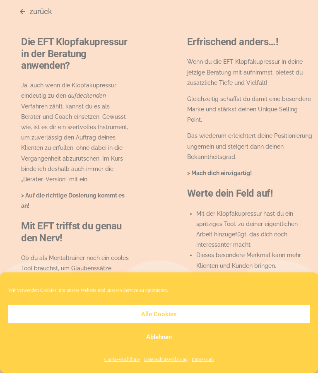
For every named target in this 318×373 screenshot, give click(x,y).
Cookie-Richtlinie (122, 359)
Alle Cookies (159, 314)
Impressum (203, 359)
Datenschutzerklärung (166, 359)
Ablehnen (159, 337)
